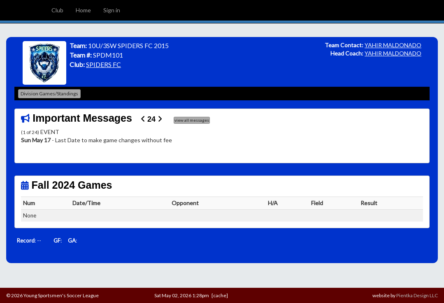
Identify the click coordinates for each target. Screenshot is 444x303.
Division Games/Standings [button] (49, 93)
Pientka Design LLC (417, 295)
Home (83, 10)
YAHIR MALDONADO (393, 45)
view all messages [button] (191, 120)
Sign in (111, 10)
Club (57, 10)
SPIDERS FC (103, 64)
